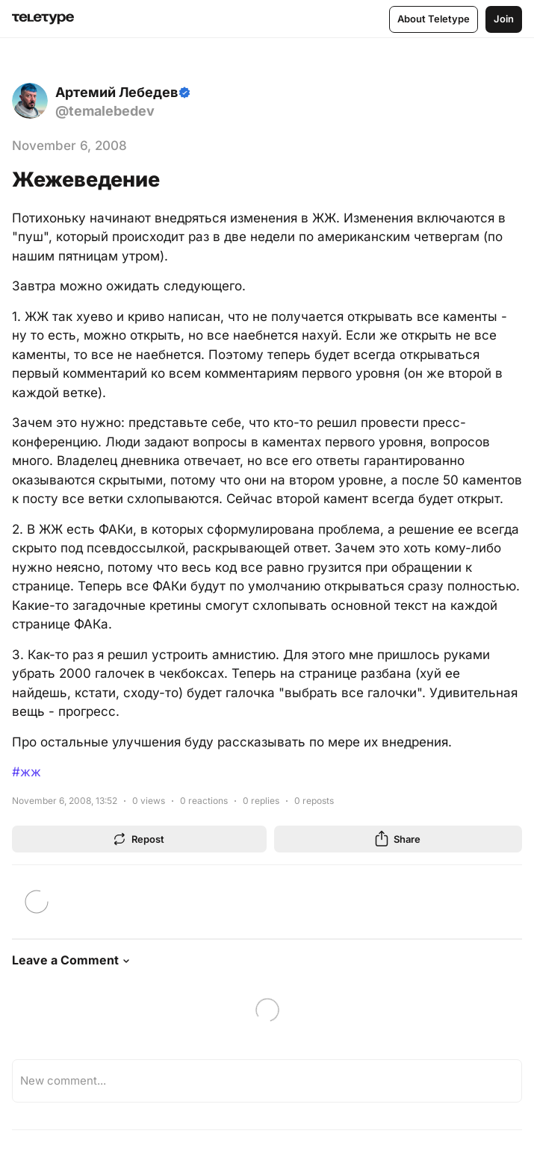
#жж (26, 771)
